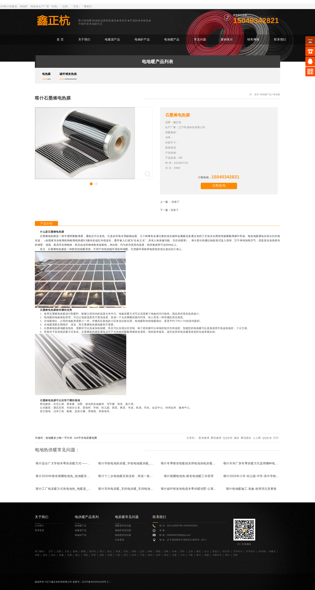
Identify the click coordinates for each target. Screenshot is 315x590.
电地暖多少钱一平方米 (59, 437)
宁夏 (190, 555)
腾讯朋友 (246, 437)
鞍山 (109, 551)
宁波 (142, 555)
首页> (257, 94)
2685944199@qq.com (179, 535)
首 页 (60, 39)
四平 (182, 551)
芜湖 (110, 555)
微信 (236, 437)
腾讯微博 (216, 437)
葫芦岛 (92, 551)
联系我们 (280, 39)
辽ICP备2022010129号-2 (95, 582)
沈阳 (59, 551)
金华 (158, 555)
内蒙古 (272, 551)
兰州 (182, 555)
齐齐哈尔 (238, 551)
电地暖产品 (171, 39)
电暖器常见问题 (123, 525)
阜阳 (85, 555)
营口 (101, 551)
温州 (150, 555)
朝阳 (158, 551)
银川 (198, 555)
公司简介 (39, 525)
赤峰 (37, 555)
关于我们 (84, 39)
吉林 (166, 551)
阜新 (134, 551)
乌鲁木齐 (217, 555)
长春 (174, 551)
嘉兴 (166, 555)
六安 (118, 555)
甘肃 (174, 555)
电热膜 (276, 94)
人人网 (257, 437)
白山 (206, 551)
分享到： (192, 437)
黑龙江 (215, 551)
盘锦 (75, 551)
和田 (235, 555)
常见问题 (200, 39)
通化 (198, 551)
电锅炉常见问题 (123, 530)
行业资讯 (119, 540)
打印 (276, 437)
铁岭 (150, 551)
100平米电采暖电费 (85, 437)
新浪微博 (204, 437)
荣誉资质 (39, 530)
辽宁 (51, 551)
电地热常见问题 (123, 535)
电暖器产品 (112, 39)
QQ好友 (267, 437)
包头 (45, 555)
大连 (67, 551)
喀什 (227, 555)
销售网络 (253, 39)
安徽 (61, 555)
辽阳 (142, 551)
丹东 (126, 551)
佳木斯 (262, 551)
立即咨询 (219, 185)
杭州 (134, 555)
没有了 (175, 201)
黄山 (77, 555)
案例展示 (227, 39)
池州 (102, 555)
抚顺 (83, 551)
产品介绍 (46, 223)
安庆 (93, 555)
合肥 (69, 555)
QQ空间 (228, 437)
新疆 (207, 555)
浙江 (126, 555)
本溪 (118, 551)
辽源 (190, 551)
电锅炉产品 (142, 39)
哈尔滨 (226, 551)
